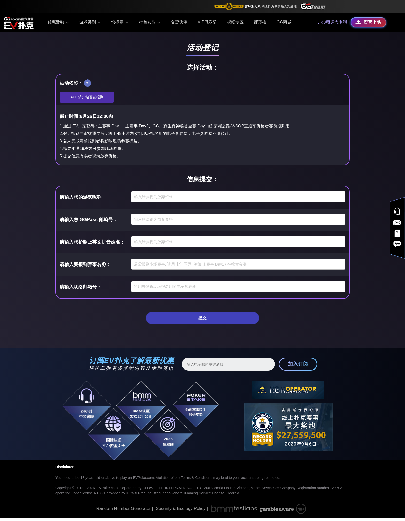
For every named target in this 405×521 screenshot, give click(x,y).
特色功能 (148, 22)
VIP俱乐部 (206, 22)
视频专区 (234, 22)
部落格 (259, 22)
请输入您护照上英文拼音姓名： (92, 243)
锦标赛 (119, 22)
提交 (202, 320)
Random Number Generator (123, 511)
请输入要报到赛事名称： (85, 266)
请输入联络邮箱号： (81, 288)
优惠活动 (59, 22)
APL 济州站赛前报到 (87, 98)
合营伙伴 (178, 22)
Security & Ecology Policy (181, 511)
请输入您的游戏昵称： (83, 198)
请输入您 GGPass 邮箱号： (89, 221)
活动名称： (71, 82)
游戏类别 (90, 22)
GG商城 (283, 22)
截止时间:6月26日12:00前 (86, 118)
